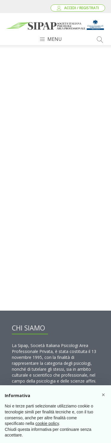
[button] (103, 394)
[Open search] (100, 39)
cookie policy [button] (47, 423)
